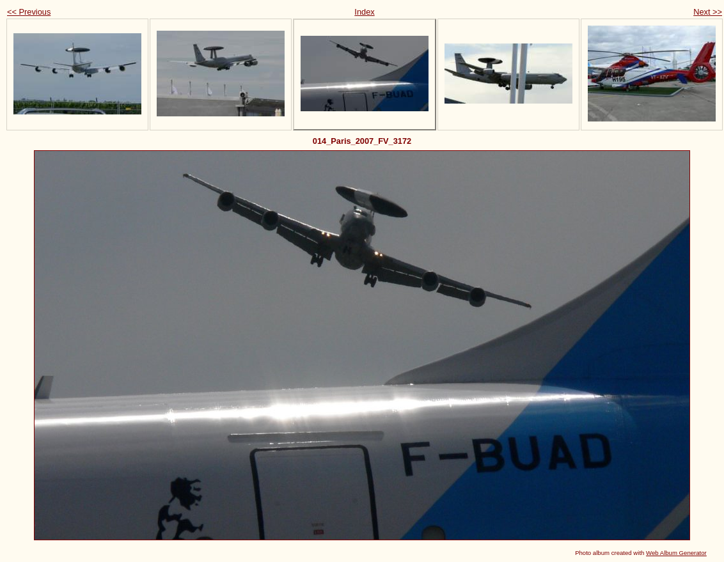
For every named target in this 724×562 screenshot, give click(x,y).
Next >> (707, 12)
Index (364, 12)
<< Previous (29, 12)
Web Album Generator (676, 552)
